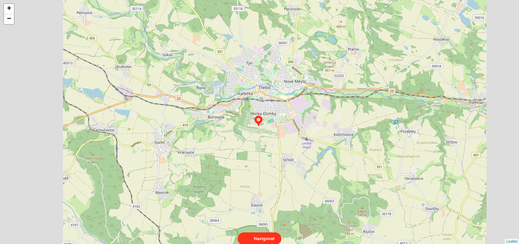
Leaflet (511, 235)
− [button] (9, 19)
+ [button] (9, 9)
